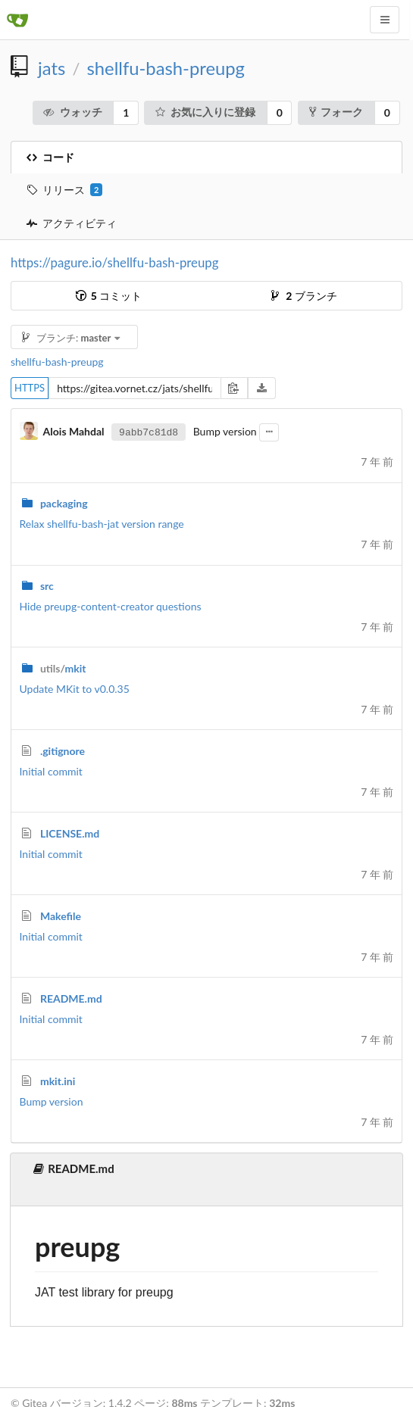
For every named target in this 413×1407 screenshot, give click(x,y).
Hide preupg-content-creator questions (111, 606)
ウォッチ (72, 111)
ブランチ (304, 295)
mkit (63, 668)
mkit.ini (57, 1081)
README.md (71, 998)
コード (50, 157)
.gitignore (62, 750)
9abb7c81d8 (148, 431)
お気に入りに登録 (205, 111)
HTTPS (29, 388)
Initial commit (51, 771)
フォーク (336, 111)
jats (51, 68)
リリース (64, 190)
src (47, 585)
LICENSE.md (69, 833)
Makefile (60, 915)
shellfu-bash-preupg (166, 68)
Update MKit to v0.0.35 (75, 688)
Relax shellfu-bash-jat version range (102, 523)
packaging (64, 503)
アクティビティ (72, 223)
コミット (109, 295)
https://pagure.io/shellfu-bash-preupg (114, 262)
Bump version (51, 1101)
